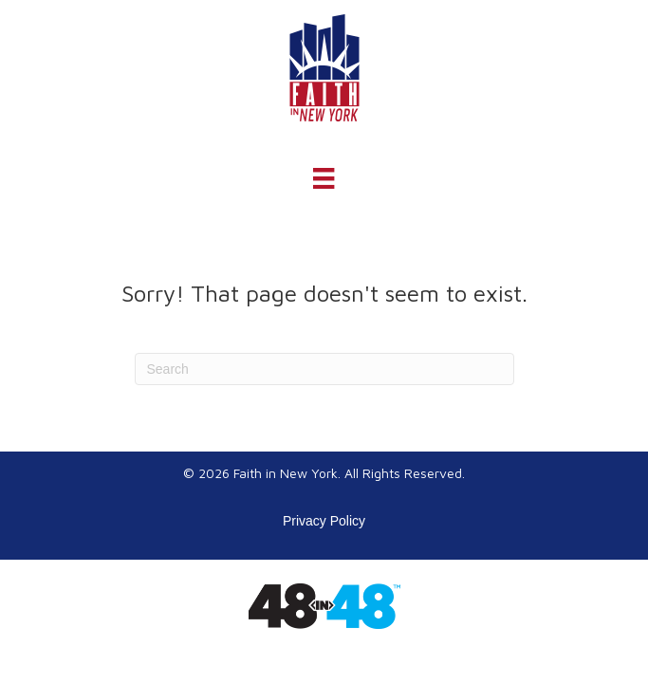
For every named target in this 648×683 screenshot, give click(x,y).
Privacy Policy (324, 520)
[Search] (324, 369)
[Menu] (323, 178)
